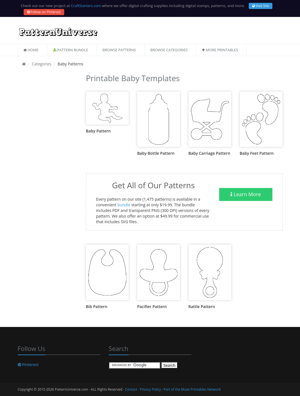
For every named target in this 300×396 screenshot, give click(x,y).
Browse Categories (169, 49)
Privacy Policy (150, 389)
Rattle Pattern (201, 306)
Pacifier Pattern (152, 306)
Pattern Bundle (70, 49)
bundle (123, 204)
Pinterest (28, 364)
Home (31, 49)
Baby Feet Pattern (257, 153)
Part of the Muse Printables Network (192, 389)
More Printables (220, 49)
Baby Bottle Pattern (155, 153)
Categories (41, 64)
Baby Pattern (98, 131)
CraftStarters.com (86, 5)
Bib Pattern (96, 306)
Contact (131, 389)
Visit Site (260, 5)
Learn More (245, 194)
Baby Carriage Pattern (209, 153)
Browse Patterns (119, 49)
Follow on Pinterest (44, 12)
